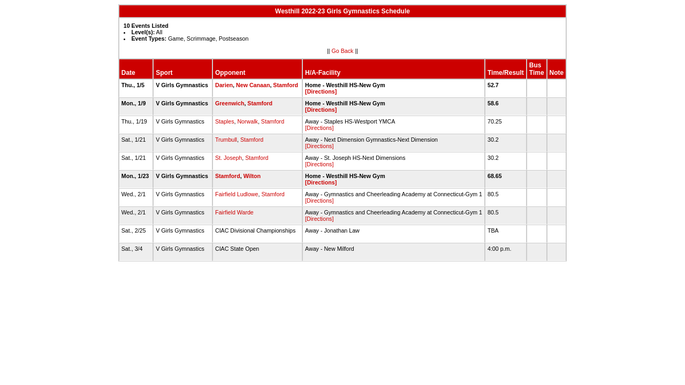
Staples (224, 121)
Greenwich (229, 103)
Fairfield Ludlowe (236, 194)
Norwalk (247, 121)
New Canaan (253, 85)
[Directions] (321, 91)
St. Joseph (228, 158)
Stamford (285, 85)
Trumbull (226, 139)
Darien (224, 85)
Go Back (343, 51)
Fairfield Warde (234, 212)
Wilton (252, 176)
